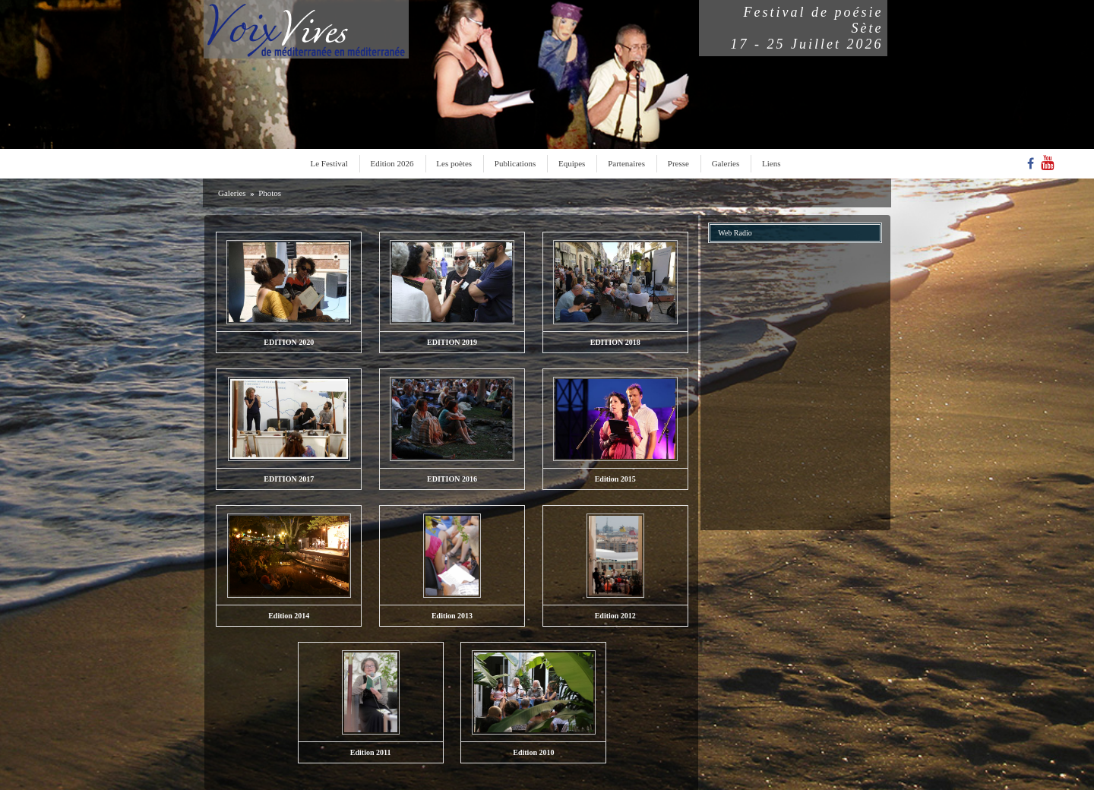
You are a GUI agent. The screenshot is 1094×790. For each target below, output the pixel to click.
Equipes (571, 163)
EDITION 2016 (452, 479)
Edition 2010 (533, 752)
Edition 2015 (615, 479)
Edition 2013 (452, 615)
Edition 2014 (288, 615)
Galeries (726, 163)
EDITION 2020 (289, 342)
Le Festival (329, 163)
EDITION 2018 (615, 342)
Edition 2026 (391, 163)
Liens (771, 163)
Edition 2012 (615, 615)
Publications (515, 163)
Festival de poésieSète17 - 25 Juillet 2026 (807, 28)
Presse (678, 163)
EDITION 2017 (289, 479)
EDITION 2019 (452, 342)
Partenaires (626, 163)
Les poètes (454, 163)
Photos (269, 193)
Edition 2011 (370, 752)
